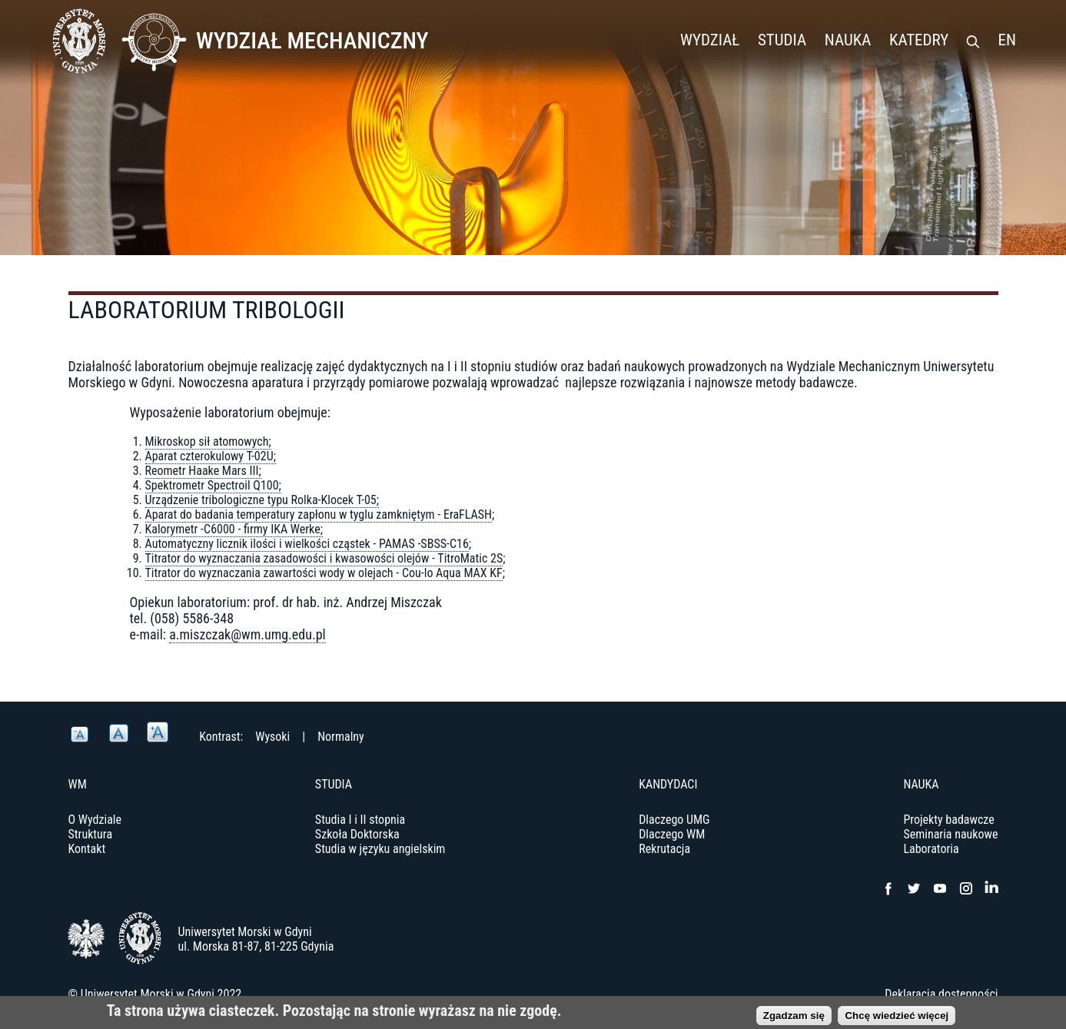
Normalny (340, 736)
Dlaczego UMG (674, 819)
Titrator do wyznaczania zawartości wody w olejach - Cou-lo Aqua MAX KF (324, 573)
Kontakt (87, 848)
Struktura (90, 834)
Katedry (918, 40)
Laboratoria (930, 848)
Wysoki (272, 736)
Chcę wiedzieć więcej (896, 1018)
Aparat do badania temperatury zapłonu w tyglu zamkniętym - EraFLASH (319, 514)
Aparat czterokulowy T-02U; (210, 456)
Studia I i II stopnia (360, 819)
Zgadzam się (794, 1018)
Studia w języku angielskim (380, 848)
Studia (782, 40)
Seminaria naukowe (950, 834)
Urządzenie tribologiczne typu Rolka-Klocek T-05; (262, 500)
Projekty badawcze (948, 819)
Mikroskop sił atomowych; (208, 441)
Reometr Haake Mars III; (203, 470)
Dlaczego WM (672, 834)
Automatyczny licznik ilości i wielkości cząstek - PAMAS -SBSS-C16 (307, 543)
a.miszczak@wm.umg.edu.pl (247, 634)
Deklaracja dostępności (941, 994)
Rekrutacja (664, 848)
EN (1007, 40)
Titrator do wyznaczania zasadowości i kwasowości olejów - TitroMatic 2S (324, 558)
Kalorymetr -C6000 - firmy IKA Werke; (234, 529)
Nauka (848, 40)
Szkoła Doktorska (357, 834)
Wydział (709, 40)
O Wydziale (95, 819)
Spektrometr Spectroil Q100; (213, 485)
